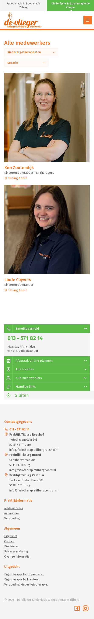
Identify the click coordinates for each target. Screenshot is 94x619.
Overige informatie (16, 556)
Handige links (20, 386)
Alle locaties (19, 369)
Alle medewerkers (23, 378)
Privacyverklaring (16, 551)
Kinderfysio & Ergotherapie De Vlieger (70, 5)
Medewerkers (13, 508)
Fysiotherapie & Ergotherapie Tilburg (24, 5)
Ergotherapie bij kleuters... (22, 579)
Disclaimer (11, 546)
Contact (9, 541)
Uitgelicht (10, 536)
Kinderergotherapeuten (31, 52)
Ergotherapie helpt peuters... (24, 574)
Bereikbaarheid (21, 328)
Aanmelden (12, 513)
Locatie (26, 63)
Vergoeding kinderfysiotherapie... (26, 584)
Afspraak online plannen (28, 360)
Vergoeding (12, 518)
